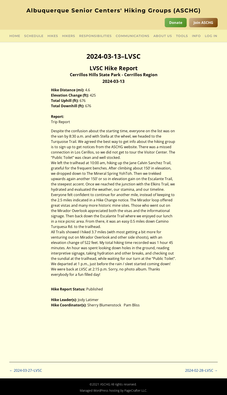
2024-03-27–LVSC (25, 370)
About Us (162, 36)
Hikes (52, 36)
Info (196, 36)
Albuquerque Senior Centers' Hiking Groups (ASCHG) (113, 10)
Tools (182, 36)
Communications (132, 36)
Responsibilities (95, 36)
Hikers (68, 36)
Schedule (33, 36)
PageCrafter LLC (135, 390)
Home (14, 36)
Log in (211, 36)
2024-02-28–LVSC (201, 370)
